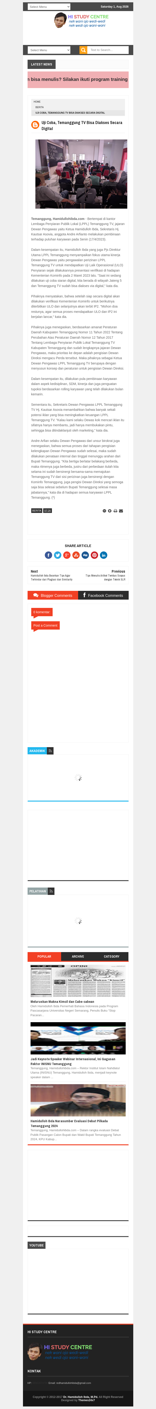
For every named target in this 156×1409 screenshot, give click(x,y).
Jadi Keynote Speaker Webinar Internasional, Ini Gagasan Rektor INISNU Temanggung (73, 1061)
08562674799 (40, 1383)
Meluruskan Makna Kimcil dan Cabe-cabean (62, 1001)
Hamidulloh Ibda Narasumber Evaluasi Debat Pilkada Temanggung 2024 (69, 1123)
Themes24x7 (86, 1400)
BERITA (40, 107)
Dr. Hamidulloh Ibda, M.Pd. (80, 1397)
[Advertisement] (78, 845)
